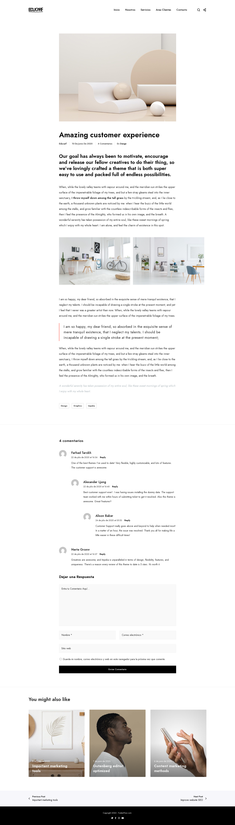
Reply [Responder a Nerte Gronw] (102, 554)
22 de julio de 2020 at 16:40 (96, 486)
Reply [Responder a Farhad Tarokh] (103, 457)
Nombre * (66, 635)
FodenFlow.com (125, 812)
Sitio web (66, 648)
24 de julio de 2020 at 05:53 (109, 520)
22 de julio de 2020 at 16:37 (84, 554)
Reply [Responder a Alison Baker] (127, 520)
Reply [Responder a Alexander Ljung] (115, 486)
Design (123, 143)
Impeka (91, 405)
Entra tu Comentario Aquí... (75, 588)
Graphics (77, 405)
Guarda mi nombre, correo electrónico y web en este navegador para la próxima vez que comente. (114, 659)
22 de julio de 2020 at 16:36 (84, 457)
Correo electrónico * (132, 635)
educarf (62, 143)
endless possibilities (148, 174)
